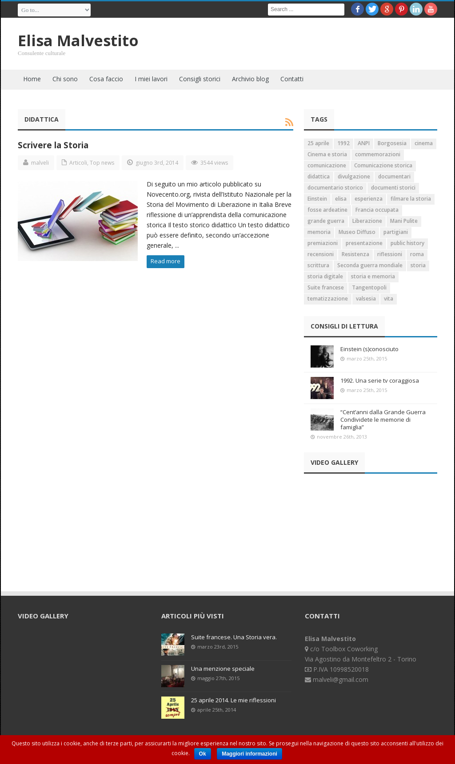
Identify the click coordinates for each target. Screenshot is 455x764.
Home (32, 79)
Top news (102, 162)
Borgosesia (392, 143)
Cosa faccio (106, 79)
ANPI (364, 143)
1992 (343, 143)
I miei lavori (151, 79)
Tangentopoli (369, 287)
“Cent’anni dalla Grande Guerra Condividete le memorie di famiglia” (383, 419)
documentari (394, 176)
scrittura (318, 265)
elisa (341, 198)
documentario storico (335, 187)
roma (417, 254)
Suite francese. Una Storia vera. (234, 637)
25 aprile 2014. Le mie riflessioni (233, 700)
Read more (165, 261)
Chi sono (65, 79)
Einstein (317, 198)
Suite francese (325, 287)
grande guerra (325, 221)
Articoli (78, 162)
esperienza (369, 198)
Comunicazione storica (383, 165)
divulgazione (354, 176)
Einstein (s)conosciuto (369, 349)
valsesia (366, 298)
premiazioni (322, 243)
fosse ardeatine (327, 210)
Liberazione (367, 221)
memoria (319, 232)
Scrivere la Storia (53, 144)
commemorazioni (377, 154)
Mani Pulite (404, 221)
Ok (202, 754)
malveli (40, 162)
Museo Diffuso (357, 232)
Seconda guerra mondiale (370, 265)
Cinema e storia (327, 154)
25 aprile (318, 143)
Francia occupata (377, 210)
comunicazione (326, 165)
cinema (424, 143)
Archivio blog (250, 79)
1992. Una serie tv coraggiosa (379, 380)
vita (388, 298)
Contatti (291, 79)
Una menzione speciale (223, 669)
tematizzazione (327, 298)
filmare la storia (411, 198)
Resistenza (355, 254)
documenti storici (393, 187)
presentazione (364, 243)
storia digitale (325, 276)
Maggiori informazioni (249, 754)
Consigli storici (199, 79)
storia (418, 265)
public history (407, 243)
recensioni (320, 254)
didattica (318, 176)
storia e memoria (373, 276)
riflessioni (389, 254)
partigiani (395, 232)
